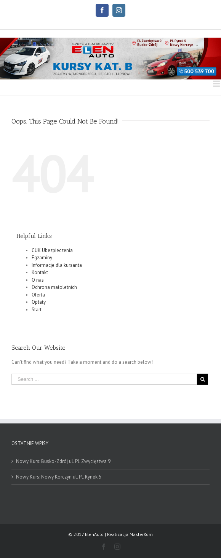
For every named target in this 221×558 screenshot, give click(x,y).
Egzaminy (42, 257)
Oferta (38, 295)
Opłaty (39, 302)
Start (37, 309)
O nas (38, 280)
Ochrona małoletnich (54, 287)
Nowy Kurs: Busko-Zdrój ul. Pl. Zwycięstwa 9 (63, 461)
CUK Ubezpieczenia (52, 250)
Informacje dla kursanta (57, 265)
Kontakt (40, 272)
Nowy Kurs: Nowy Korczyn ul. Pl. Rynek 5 (58, 477)
